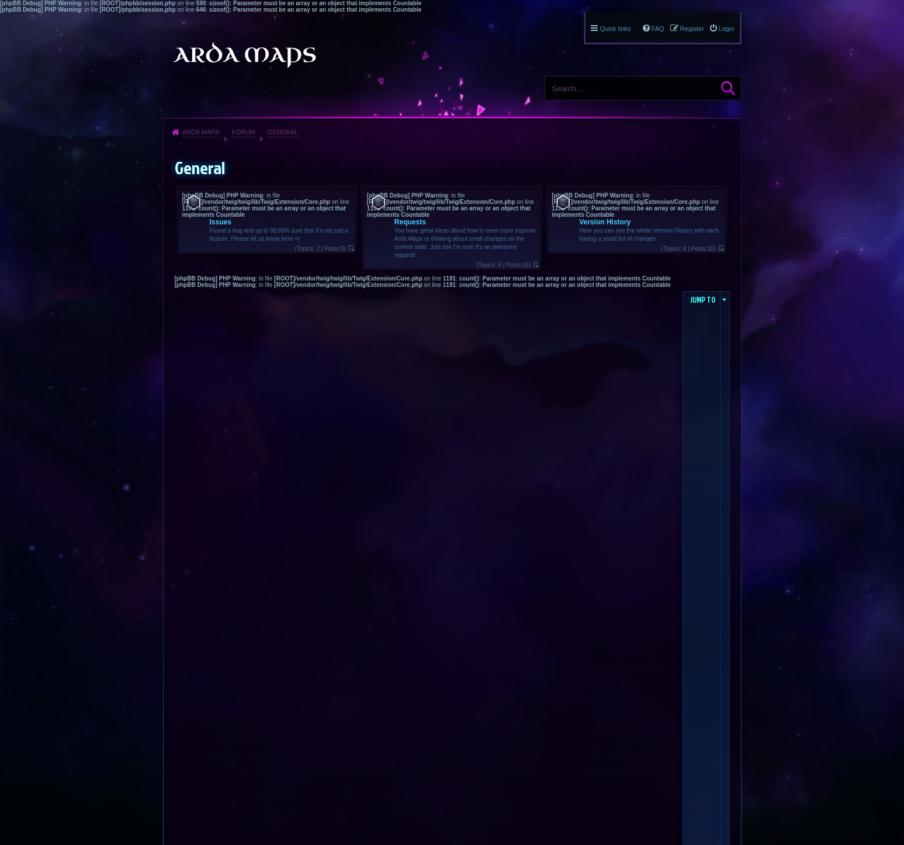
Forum (243, 132)
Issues (220, 222)
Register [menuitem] (692, 28)
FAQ (658, 28)
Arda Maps (201, 132)
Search (728, 88)
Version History (605, 222)
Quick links (615, 28)
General (283, 132)
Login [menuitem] (727, 28)
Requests (410, 222)
